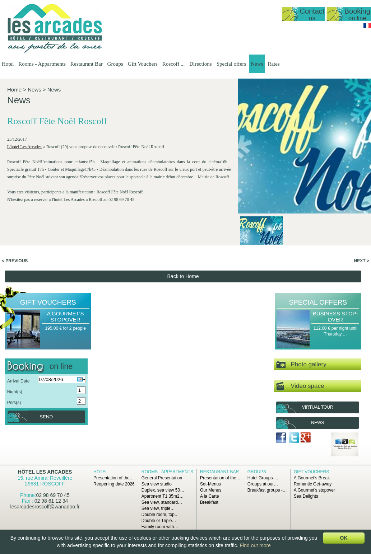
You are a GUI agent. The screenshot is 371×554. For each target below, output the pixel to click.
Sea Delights (306, 496)
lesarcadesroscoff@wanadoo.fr (45, 507)
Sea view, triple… (158, 508)
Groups (115, 64)
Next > (361, 260)
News (257, 64)
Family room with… (160, 526)
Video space (300, 386)
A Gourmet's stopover (65, 316)
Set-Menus (210, 484)
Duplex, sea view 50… (163, 490)
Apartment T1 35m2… (163, 496)
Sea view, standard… (162, 502)
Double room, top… (160, 514)
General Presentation (162, 477)
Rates (273, 64)
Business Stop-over (335, 316)
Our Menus (210, 490)
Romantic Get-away (312, 484)
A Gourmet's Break (312, 477)
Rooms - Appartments (42, 64)
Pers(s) (14, 402)
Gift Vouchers (143, 64)
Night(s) (14, 391)
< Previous (15, 260)
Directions (200, 64)
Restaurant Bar (86, 64)
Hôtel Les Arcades (45, 472)
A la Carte (209, 496)
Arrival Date (18, 381)
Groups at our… (262, 484)
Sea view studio (157, 484)
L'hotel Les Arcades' (24, 146)
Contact (312, 14)
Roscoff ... (173, 64)
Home (14, 89)
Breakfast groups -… (267, 490)
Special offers (231, 64)
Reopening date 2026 (114, 484)
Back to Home (183, 276)
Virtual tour (317, 407)
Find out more (255, 545)
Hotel (8, 64)
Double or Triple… (159, 520)
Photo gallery (301, 364)
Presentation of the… (113, 477)
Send (46, 416)
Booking (357, 14)
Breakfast (209, 502)
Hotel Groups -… (263, 477)
